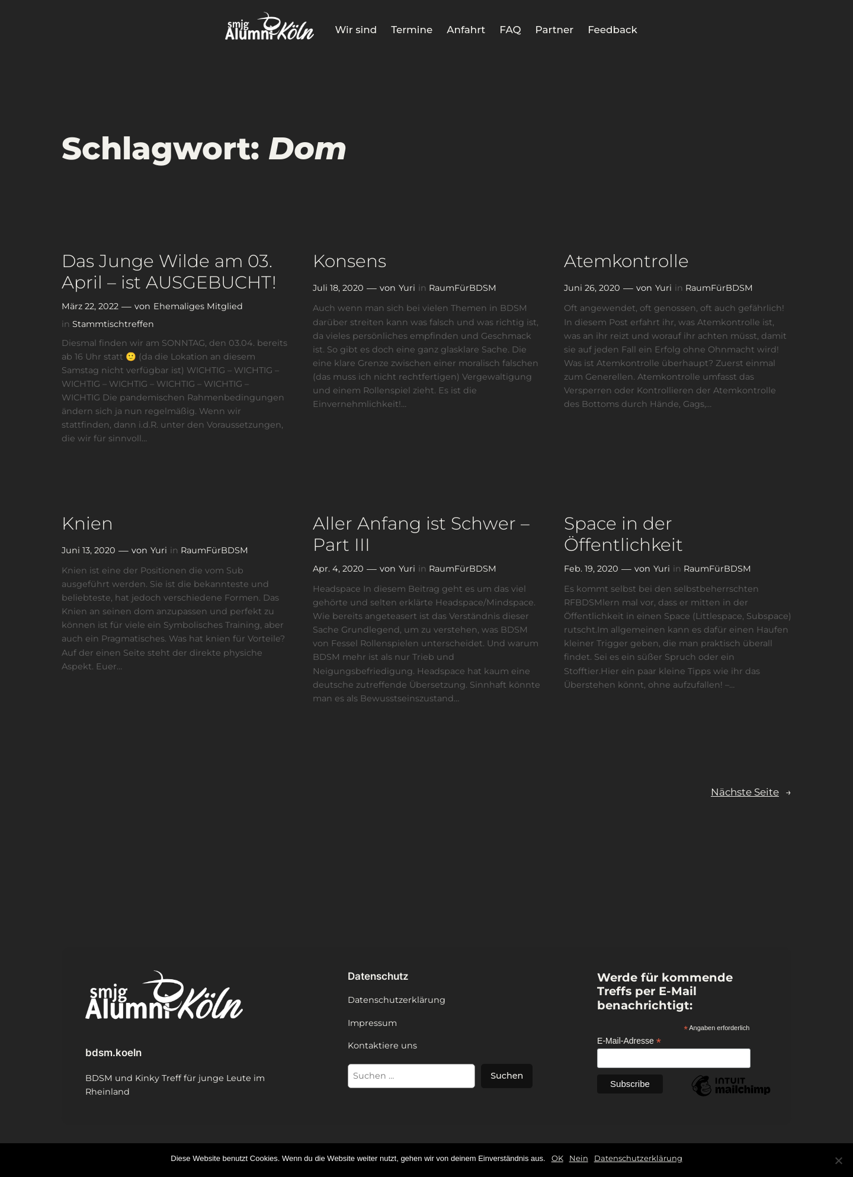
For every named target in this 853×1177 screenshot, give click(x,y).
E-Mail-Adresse (629, 1041)
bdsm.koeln (113, 1053)
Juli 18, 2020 (338, 288)
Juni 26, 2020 (592, 288)
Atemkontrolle (626, 261)
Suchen (506, 1075)
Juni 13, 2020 (89, 550)
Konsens (349, 261)
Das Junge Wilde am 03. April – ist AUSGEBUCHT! (169, 272)
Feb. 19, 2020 (591, 568)
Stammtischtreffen (113, 324)
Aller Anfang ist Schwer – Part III (421, 534)
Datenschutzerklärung (638, 1158)
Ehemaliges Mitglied (198, 306)
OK (557, 1158)
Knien (87, 523)
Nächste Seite (751, 792)
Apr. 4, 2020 (338, 568)
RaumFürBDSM (462, 288)
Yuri (407, 288)
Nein (578, 1158)
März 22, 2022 (90, 306)
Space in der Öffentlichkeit (623, 534)
